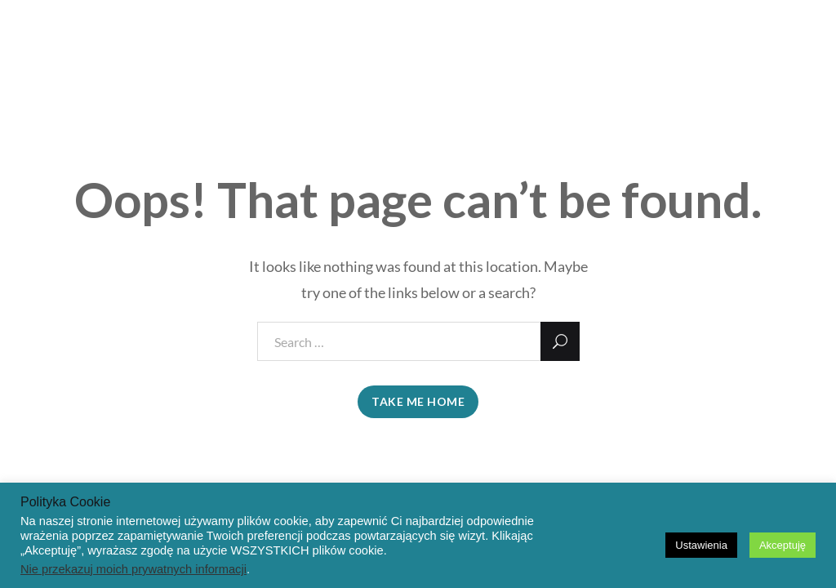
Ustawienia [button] (701, 545)
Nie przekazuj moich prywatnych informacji (133, 569)
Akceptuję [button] (782, 545)
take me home (418, 401)
